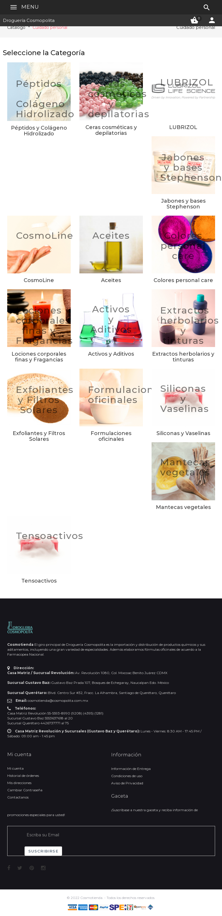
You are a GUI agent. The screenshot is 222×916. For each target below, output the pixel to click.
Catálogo (16, 27)
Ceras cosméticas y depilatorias (119, 99)
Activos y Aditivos (111, 319)
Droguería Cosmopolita (29, 20)
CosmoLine (44, 235)
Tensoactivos (49, 535)
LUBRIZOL (186, 82)
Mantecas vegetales (185, 467)
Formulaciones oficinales (126, 394)
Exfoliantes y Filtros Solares (45, 399)
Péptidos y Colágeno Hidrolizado (45, 99)
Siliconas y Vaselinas (184, 398)
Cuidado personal (50, 27)
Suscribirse (43, 851)
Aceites (111, 235)
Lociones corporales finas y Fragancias (44, 325)
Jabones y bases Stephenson (183, 204)
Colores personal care (183, 245)
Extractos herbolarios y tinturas (189, 325)
